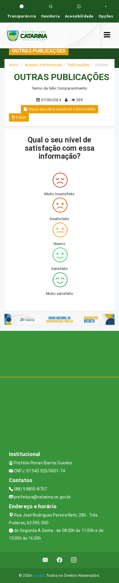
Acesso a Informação (43, 65)
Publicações (78, 65)
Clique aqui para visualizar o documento (59, 109)
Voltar (19, 117)
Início (13, 65)
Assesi (38, 575)
